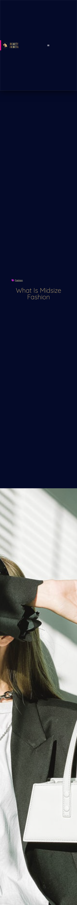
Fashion (19, 280)
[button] (48, 45)
